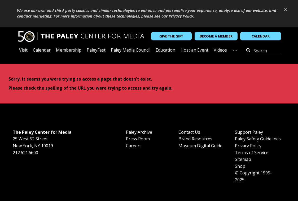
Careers (134, 146)
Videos (220, 50)
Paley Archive (139, 132)
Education (165, 50)
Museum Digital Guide (200, 146)
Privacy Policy (248, 146)
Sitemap (243, 159)
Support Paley (249, 132)
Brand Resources (195, 139)
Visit (23, 50)
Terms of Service (251, 153)
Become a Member (216, 36)
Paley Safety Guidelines (258, 139)
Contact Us (189, 132)
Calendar (261, 36)
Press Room (138, 139)
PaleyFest (96, 50)
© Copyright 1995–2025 (254, 176)
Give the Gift (171, 36)
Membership (68, 50)
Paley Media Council (130, 50)
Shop (240, 166)
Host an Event (194, 50)
